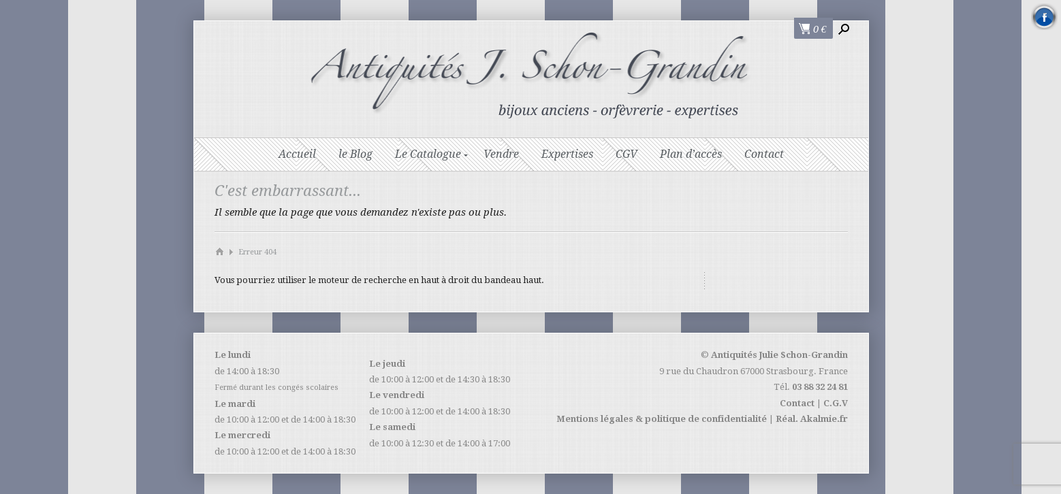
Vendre (501, 154)
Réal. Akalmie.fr (812, 419)
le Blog (355, 154)
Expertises (567, 154)
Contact (764, 154)
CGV (626, 154)
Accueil (297, 154)
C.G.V (835, 403)
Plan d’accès (691, 154)
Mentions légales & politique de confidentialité (661, 419)
